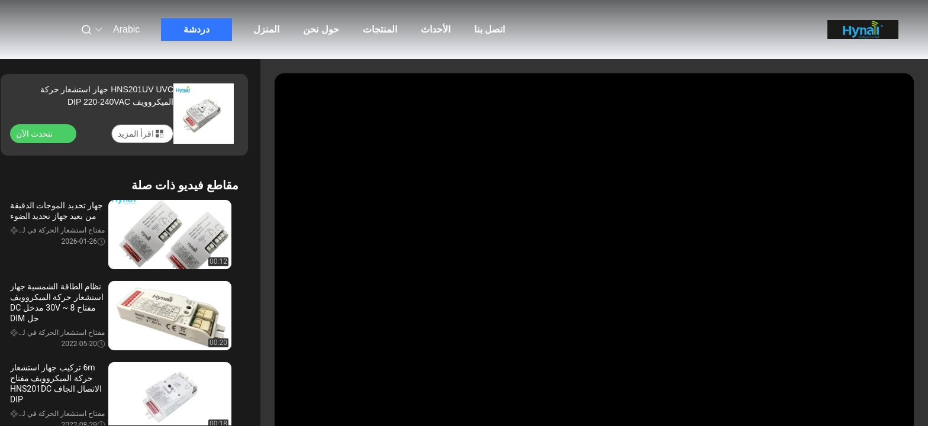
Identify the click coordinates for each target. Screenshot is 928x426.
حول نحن (321, 29)
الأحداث (435, 29)
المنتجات (380, 29)
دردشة (196, 29)
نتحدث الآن (41, 133)
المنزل (266, 29)
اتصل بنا (489, 29)
